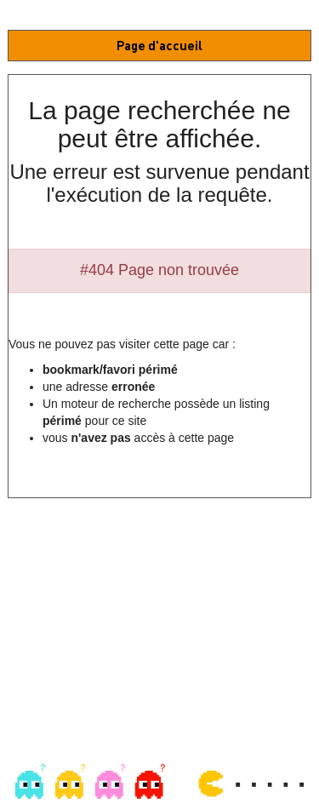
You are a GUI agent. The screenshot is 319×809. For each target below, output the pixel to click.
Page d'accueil (159, 45)
